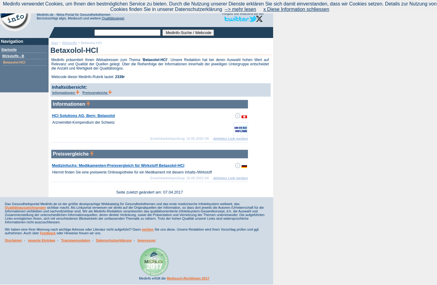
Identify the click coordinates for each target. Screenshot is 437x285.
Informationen (65, 92)
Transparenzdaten (75, 240)
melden (148, 229)
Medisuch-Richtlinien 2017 (188, 278)
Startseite (9, 49)
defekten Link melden (230, 138)
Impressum (146, 240)
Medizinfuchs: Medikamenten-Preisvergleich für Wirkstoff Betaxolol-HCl (118, 165)
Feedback (48, 233)
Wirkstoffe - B (13, 56)
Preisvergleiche (97, 92)
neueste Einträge (41, 240)
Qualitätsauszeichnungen (25, 207)
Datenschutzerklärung (114, 240)
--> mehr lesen (240, 9)
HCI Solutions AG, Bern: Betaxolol (83, 115)
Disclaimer (13, 240)
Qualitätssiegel (113, 18)
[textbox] (127, 32)
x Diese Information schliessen (296, 9)
